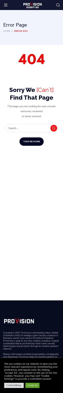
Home (6, 31)
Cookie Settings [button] (14, 385)
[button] (58, 5)
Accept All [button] (32, 385)
